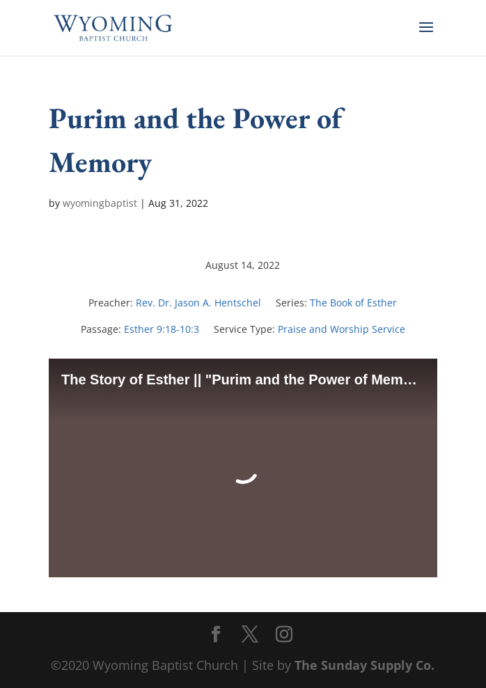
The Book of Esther (353, 302)
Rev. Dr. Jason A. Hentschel (198, 302)
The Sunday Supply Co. (364, 665)
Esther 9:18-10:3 (161, 329)
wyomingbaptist (100, 203)
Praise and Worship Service (341, 329)
